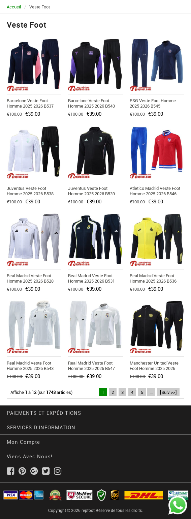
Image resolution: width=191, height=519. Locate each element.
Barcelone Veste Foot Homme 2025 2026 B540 (91, 103)
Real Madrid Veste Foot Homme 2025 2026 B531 (91, 278)
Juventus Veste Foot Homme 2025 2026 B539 (91, 191)
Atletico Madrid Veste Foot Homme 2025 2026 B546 (155, 191)
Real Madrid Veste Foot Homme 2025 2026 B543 (30, 365)
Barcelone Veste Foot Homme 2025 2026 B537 (30, 103)
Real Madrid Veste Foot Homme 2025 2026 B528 (30, 278)
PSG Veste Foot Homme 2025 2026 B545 (153, 103)
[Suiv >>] (168, 392)
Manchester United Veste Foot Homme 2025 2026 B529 (154, 368)
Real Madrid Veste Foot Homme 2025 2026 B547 (91, 365)
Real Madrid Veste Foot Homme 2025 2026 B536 (153, 278)
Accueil (14, 7)
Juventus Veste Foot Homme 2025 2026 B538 (30, 191)
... (151, 392)
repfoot (88, 510)
